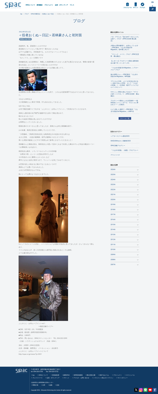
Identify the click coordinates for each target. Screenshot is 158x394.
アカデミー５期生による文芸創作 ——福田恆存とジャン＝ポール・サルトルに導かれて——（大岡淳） (124, 102)
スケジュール (127, 8)
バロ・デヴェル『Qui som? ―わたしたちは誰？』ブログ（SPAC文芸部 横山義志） (125, 39)
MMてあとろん (104, 375)
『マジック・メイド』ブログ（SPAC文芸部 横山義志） (125, 55)
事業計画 (35, 385)
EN (152, 2)
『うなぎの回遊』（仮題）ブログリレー (124, 150)
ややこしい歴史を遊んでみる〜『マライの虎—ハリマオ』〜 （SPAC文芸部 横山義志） (125, 94)
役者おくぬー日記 (25, 39)
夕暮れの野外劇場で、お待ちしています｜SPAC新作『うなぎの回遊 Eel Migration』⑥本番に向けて (124, 47)
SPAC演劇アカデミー (118, 145)
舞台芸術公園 (91, 375)
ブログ (79, 21)
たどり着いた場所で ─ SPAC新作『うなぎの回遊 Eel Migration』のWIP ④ (124, 110)
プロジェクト (48, 5)
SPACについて (30, 5)
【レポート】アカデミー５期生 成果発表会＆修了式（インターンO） (125, 62)
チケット (136, 8)
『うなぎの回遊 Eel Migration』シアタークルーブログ (124, 69)
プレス (72, 5)
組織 (50, 385)
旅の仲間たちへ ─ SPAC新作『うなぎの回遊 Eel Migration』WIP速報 (124, 75)
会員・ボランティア (61, 5)
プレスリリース (37, 378)
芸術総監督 (55, 375)
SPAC (13, 6)
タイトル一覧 (124, 118)
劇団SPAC (66, 375)
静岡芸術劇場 (78, 375)
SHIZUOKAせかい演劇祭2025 (121, 141)
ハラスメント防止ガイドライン (103, 378)
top (33, 375)
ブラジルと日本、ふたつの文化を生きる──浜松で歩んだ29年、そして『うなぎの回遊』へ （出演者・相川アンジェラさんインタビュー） (125, 84)
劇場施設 (39, 5)
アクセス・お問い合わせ (81, 378)
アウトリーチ (115, 155)
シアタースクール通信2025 (120, 136)
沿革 (43, 385)
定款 (57, 385)
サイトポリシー (123, 378)
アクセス (143, 8)
